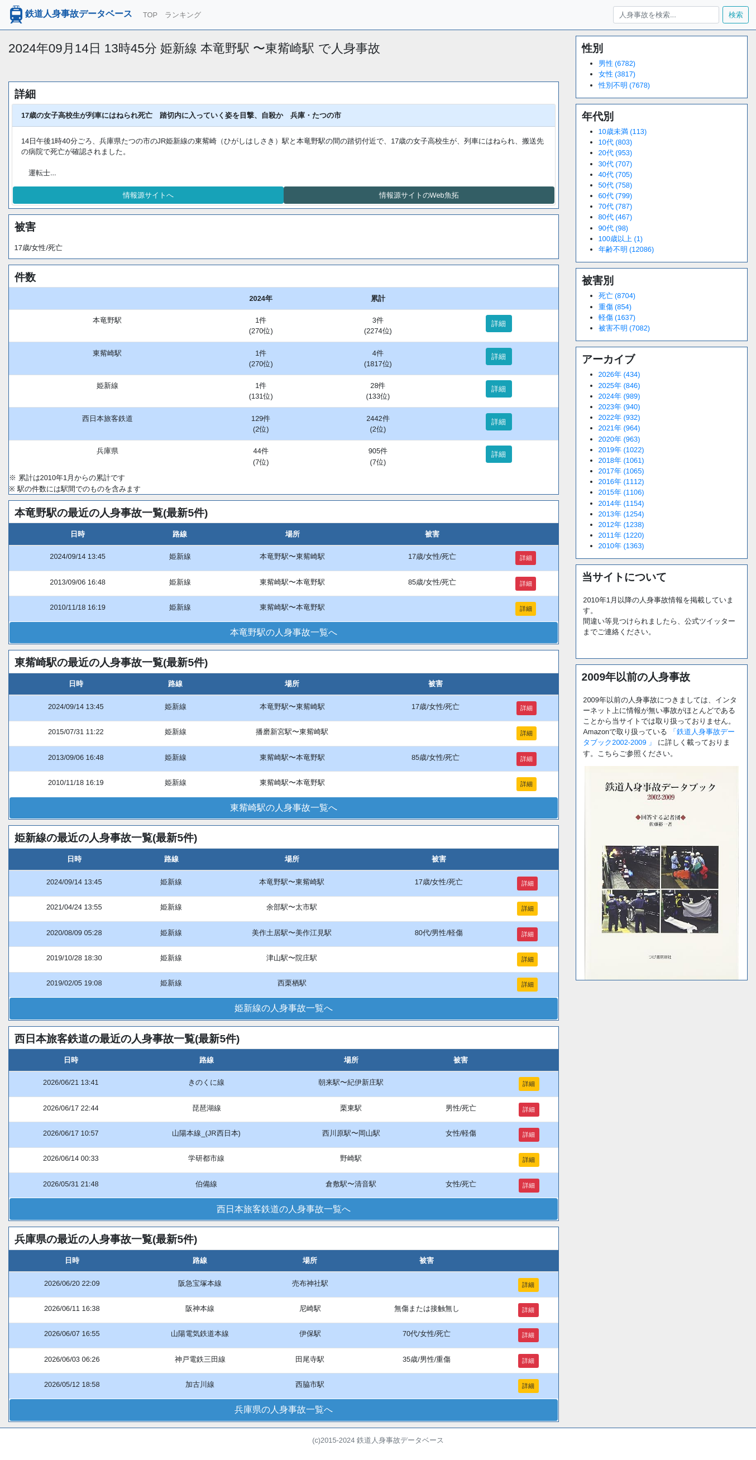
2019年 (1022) (621, 450)
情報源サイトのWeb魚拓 (419, 195)
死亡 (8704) (617, 295)
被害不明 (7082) (624, 328)
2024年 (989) (619, 396)
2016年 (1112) (621, 481)
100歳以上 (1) (621, 238)
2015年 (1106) (621, 492)
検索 (736, 15)
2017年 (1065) (621, 471)
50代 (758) (616, 185)
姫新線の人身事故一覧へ (284, 1008)
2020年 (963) (619, 439)
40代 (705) (616, 174)
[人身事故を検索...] (666, 14)
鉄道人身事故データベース (69, 14)
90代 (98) (614, 228)
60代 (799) (616, 196)
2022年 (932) (619, 417)
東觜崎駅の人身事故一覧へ (283, 807)
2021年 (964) (619, 428)
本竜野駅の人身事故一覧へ (283, 632)
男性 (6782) (617, 63)
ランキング (183, 15)
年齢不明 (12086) (626, 249)
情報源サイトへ (148, 195)
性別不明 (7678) (624, 85)
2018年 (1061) (621, 460)
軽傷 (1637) (617, 317)
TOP (150, 15)
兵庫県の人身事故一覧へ (284, 1409)
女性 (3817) (617, 74)
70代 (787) (616, 206)
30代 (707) (616, 164)
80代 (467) (616, 217)
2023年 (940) (619, 407)
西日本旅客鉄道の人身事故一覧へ (284, 1209)
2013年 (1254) (621, 514)
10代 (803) (616, 142)
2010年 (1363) (621, 546)
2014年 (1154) (621, 503)
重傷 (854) (615, 307)
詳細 (498, 323)
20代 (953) (616, 153)
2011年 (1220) (621, 535)
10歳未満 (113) (623, 131)
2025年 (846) (619, 385)
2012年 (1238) (621, 524)
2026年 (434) (619, 374)
